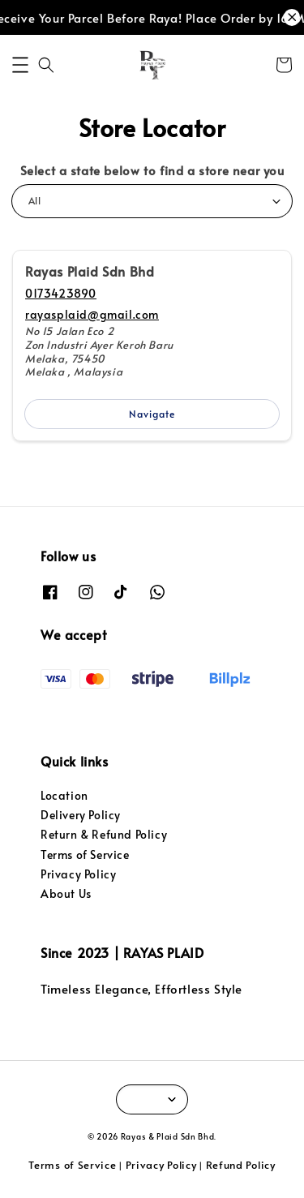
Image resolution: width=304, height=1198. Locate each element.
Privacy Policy (78, 874)
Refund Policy (241, 1164)
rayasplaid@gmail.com (92, 314)
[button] (20, 65)
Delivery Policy (81, 814)
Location (64, 795)
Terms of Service (85, 854)
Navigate (152, 413)
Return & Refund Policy (104, 834)
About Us (66, 893)
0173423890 (60, 293)
